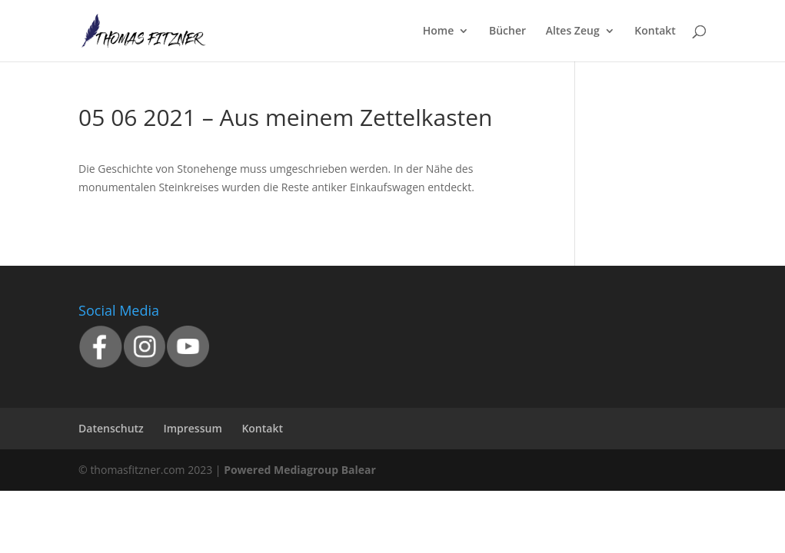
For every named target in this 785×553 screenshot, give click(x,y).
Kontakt (655, 31)
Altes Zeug (573, 31)
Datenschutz (111, 428)
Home (438, 31)
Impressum (192, 428)
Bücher (507, 31)
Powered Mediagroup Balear (300, 469)
